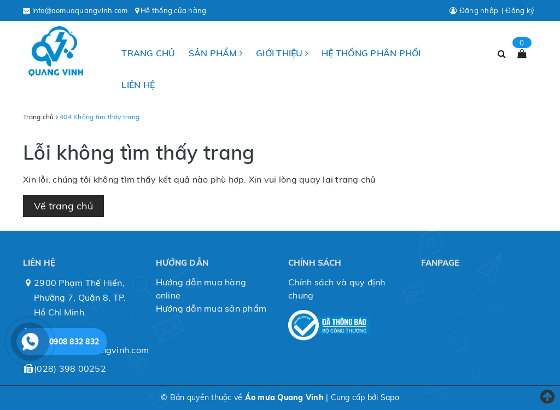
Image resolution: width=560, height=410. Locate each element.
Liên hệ (138, 84)
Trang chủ (148, 53)
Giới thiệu (282, 53)
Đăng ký (519, 10)
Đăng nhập (478, 10)
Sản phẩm (216, 53)
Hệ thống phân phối (371, 53)
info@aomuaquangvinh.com (80, 10)
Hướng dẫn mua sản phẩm (211, 308)
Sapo (390, 397)
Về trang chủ (63, 206)
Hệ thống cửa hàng (173, 10)
